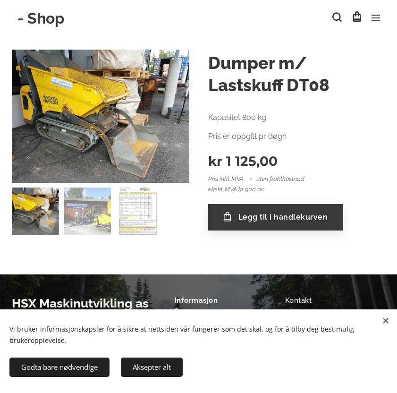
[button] (337, 17)
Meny (376, 17)
